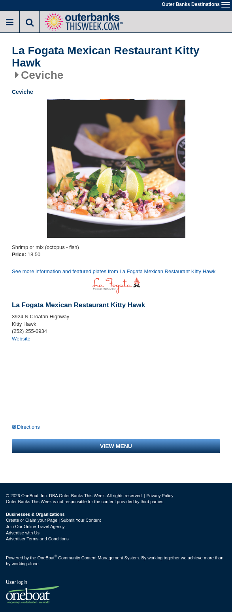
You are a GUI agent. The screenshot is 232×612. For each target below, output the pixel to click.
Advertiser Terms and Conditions (37, 538)
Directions (28, 427)
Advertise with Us (23, 532)
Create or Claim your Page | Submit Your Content (53, 520)
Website (21, 339)
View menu (116, 446)
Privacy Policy (159, 495)
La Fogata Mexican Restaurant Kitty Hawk (106, 57)
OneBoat (47, 557)
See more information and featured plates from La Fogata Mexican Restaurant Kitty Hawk (113, 271)
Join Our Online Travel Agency (35, 526)
